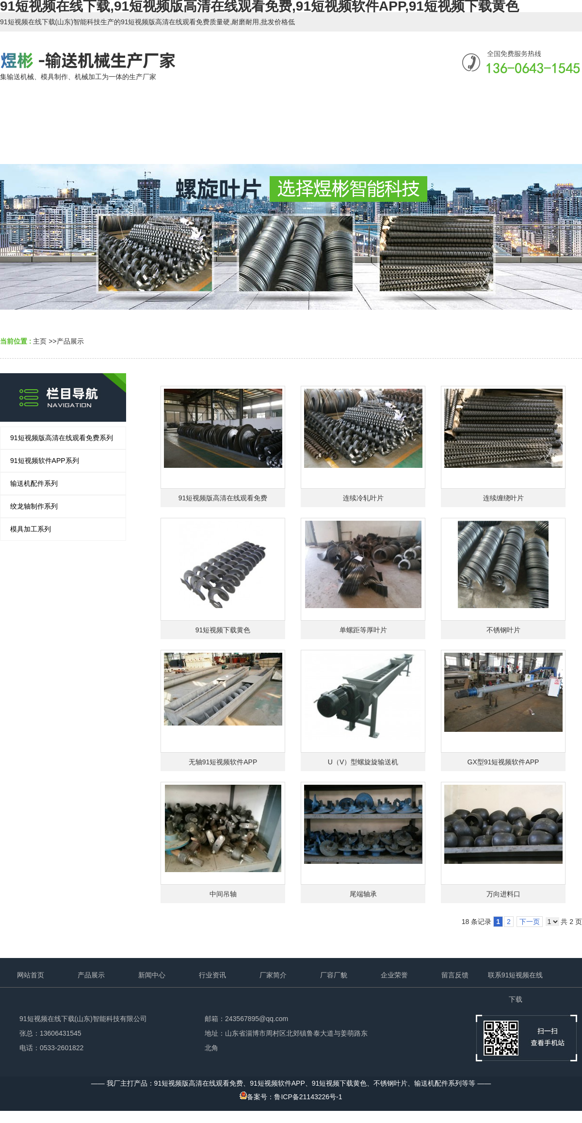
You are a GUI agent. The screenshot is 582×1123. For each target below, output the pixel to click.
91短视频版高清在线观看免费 (223, 498)
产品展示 (70, 341)
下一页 (529, 921)
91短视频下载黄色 (223, 630)
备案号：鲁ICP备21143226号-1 (291, 1097)
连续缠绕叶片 (503, 498)
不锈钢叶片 (503, 630)
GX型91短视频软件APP (503, 762)
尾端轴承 (363, 894)
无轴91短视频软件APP (223, 762)
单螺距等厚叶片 (363, 630)
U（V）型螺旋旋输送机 (363, 762)
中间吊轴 (223, 894)
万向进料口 (503, 894)
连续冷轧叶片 (363, 498)
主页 (40, 341)
